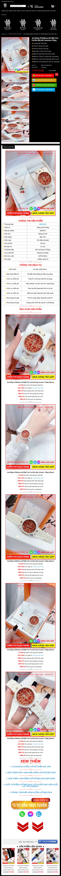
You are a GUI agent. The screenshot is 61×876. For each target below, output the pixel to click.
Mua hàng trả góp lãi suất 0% (43, 80)
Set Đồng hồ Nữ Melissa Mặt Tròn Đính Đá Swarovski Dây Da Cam (8, 868)
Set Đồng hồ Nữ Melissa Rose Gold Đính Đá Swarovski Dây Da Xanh (52, 868)
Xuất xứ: (34, 65)
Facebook (47, 841)
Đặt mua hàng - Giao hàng (42, 75)
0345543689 (38, 7)
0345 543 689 (53, 29)
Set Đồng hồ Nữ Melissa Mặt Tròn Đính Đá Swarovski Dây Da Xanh (23, 868)
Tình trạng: (35, 67)
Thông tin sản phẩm (8, 147)
